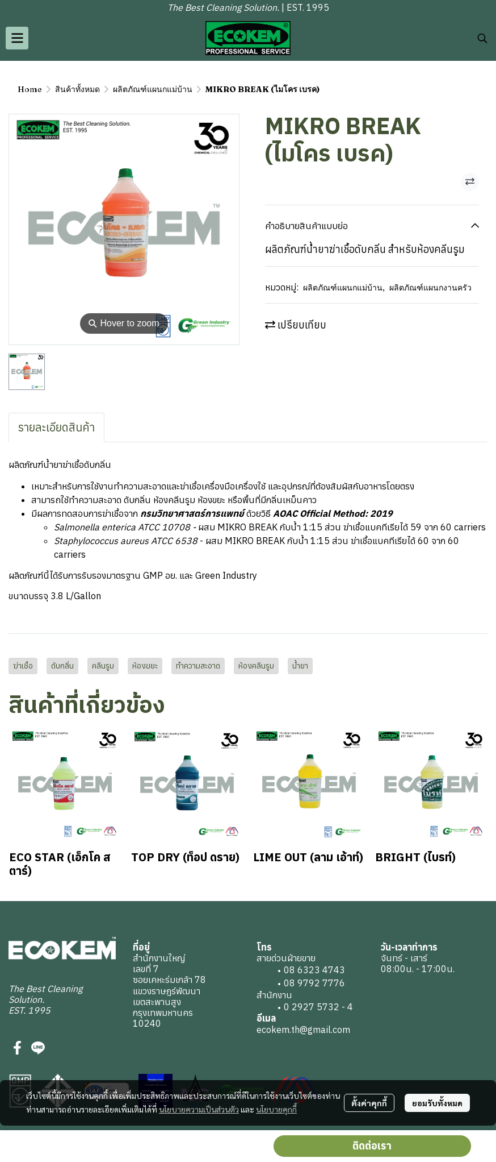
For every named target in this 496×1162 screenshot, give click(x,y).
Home (30, 89)
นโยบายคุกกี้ (276, 1109)
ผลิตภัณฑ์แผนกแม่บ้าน (152, 89)
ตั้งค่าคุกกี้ (369, 1103)
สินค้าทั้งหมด (77, 89)
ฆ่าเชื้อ (23, 666)
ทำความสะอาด (198, 666)
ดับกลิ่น (62, 666)
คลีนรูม (103, 666)
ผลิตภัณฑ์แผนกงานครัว (430, 288)
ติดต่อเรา (372, 1145)
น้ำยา (300, 666)
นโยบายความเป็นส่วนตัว (199, 1109)
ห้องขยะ (145, 666)
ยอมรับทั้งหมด (437, 1103)
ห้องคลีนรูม (256, 666)
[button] (482, 38)
